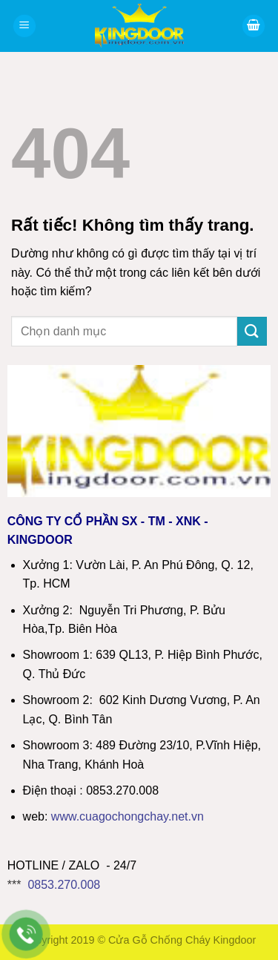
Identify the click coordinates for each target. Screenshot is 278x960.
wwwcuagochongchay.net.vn (127, 816)
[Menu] (24, 26)
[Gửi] (252, 331)
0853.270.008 (63, 884)
